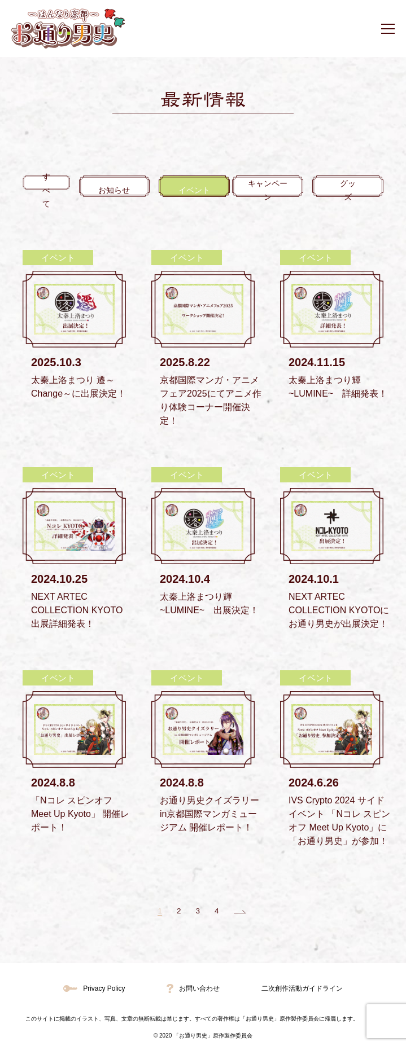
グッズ (351, 190)
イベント (203, 190)
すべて (55, 190)
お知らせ (129, 190)
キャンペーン (277, 190)
